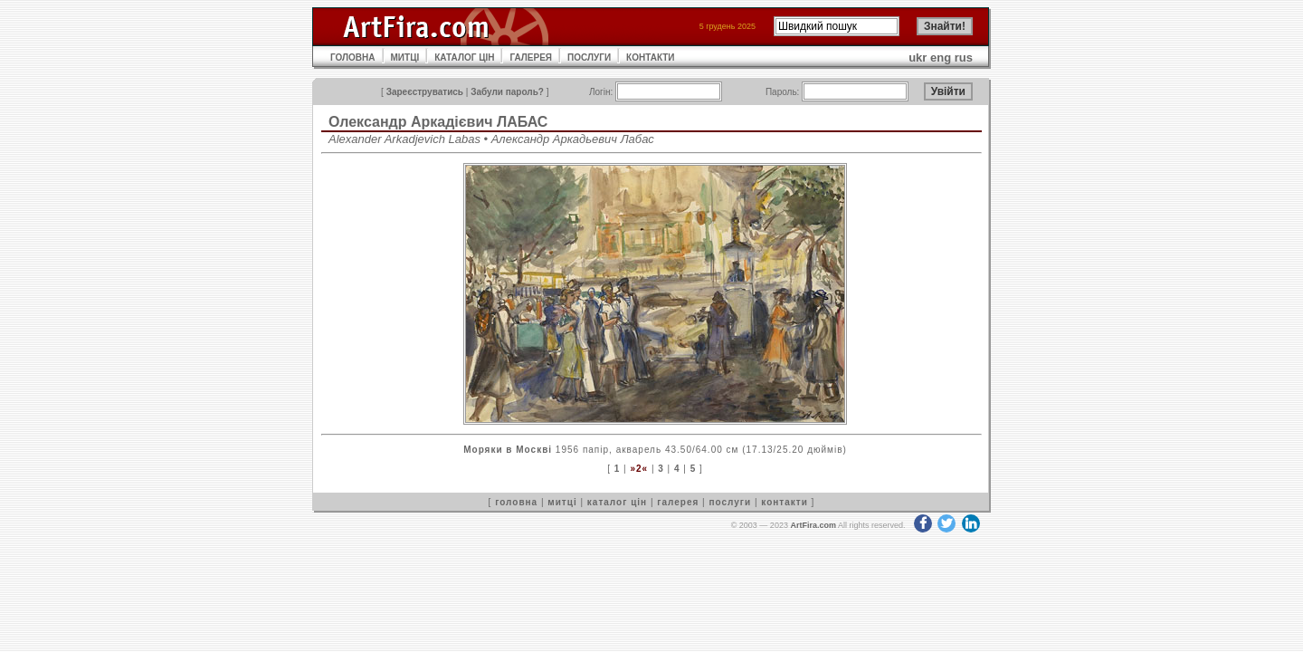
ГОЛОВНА (353, 57)
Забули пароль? (507, 92)
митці (561, 502)
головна (516, 502)
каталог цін (617, 502)
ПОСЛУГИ (589, 57)
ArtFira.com (813, 525)
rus (964, 57)
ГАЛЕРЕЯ (530, 57)
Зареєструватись (424, 92)
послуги (730, 502)
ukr (917, 57)
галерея (678, 502)
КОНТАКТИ (650, 57)
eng (940, 57)
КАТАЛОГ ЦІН (464, 57)
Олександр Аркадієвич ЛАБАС (437, 121)
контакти (784, 502)
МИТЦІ (405, 57)
